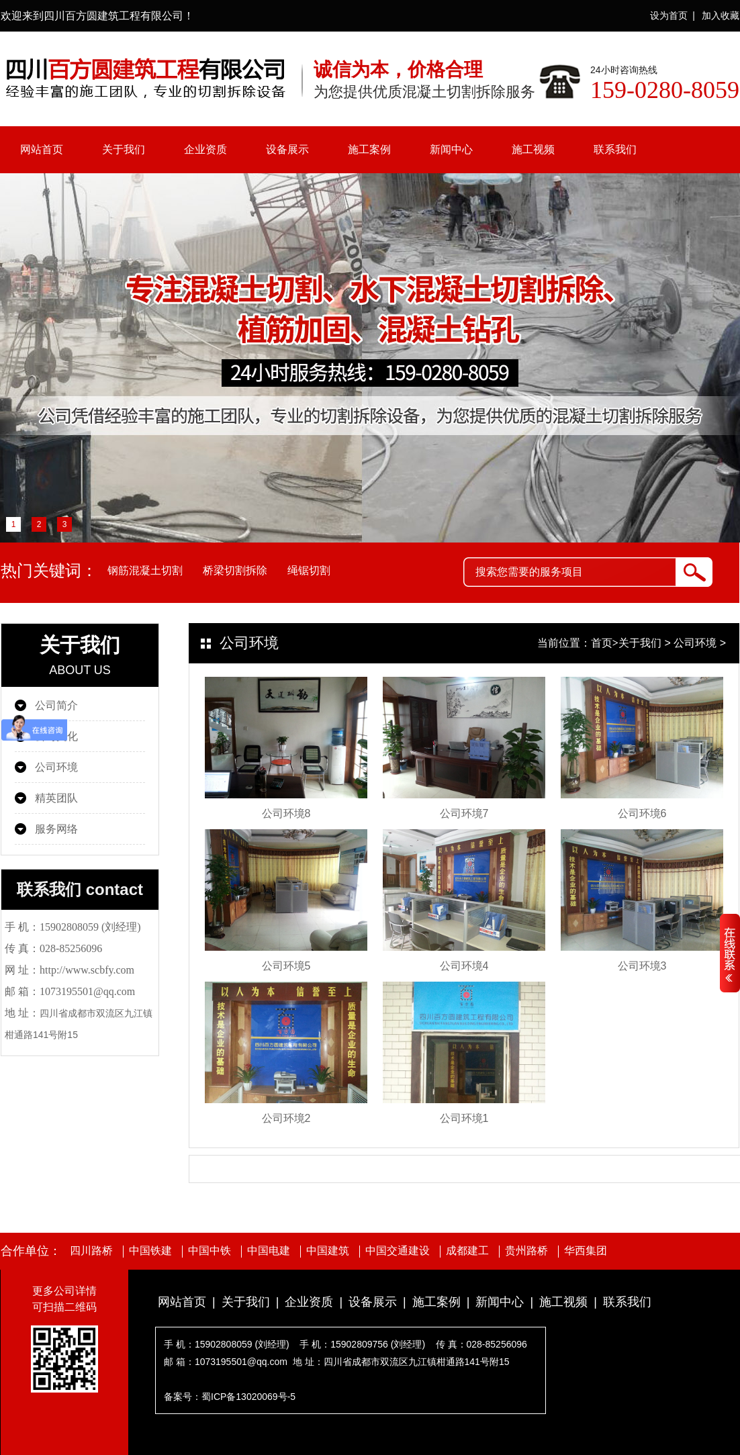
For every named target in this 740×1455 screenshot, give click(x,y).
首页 (601, 643)
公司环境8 (286, 813)
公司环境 (56, 767)
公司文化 (56, 736)
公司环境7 (464, 813)
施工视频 (533, 149)
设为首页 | (672, 15)
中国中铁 (209, 1251)
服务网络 (56, 829)
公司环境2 (286, 1118)
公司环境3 (642, 966)
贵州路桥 (526, 1251)
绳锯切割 (308, 570)
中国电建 (268, 1251)
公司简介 (56, 705)
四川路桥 (91, 1251)
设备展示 (287, 149)
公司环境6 (642, 813)
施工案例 (369, 149)
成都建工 (467, 1251)
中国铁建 (150, 1251)
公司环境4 (464, 966)
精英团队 (56, 798)
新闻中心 (451, 149)
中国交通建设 (397, 1251)
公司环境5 (286, 966)
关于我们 (123, 149)
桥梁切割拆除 (235, 570)
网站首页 (41, 149)
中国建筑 (327, 1251)
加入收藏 (720, 15)
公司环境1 (464, 1118)
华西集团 (585, 1251)
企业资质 (205, 149)
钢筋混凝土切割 (145, 570)
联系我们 (615, 149)
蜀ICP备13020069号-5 (248, 1396)
